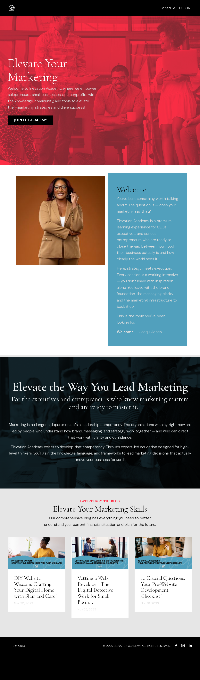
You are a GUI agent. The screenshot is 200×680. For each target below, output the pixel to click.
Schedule (168, 8)
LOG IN (184, 8)
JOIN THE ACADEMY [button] (30, 128)
